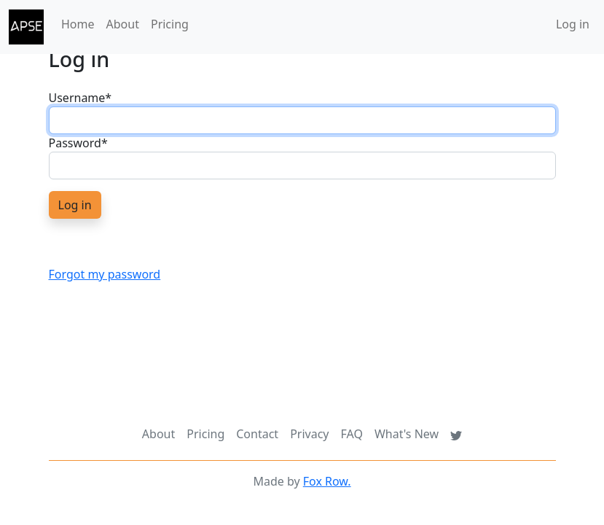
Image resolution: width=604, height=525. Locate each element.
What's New (406, 434)
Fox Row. (327, 481)
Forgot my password (105, 274)
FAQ (352, 434)
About (122, 24)
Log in (572, 24)
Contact (257, 434)
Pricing (170, 24)
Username (80, 98)
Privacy (309, 434)
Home (78, 24)
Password (78, 143)
